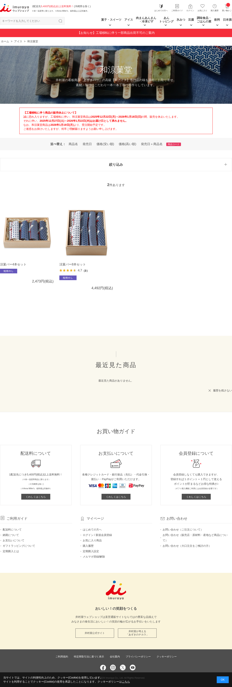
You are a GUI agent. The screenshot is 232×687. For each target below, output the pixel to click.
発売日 (87, 144)
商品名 (73, 144)
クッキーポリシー (167, 656)
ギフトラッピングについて (19, 545)
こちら (126, 681)
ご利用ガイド (177, 10)
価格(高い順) (127, 144)
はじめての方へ (161, 10)
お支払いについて (13, 540)
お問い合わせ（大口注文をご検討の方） (187, 545)
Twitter (123, 667)
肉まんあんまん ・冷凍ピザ (146, 19)
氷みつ (181, 19)
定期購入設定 (91, 551)
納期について (11, 535)
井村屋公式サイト (95, 633)
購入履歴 (214, 10)
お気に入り (202, 10)
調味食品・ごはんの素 (204, 19)
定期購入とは (11, 551)
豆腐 (191, 19)
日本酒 (227, 19)
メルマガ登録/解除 (94, 556)
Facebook (103, 667)
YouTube (132, 667)
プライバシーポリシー (138, 656)
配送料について (12, 529)
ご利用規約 (61, 656)
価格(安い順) (105, 144)
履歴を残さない (222, 390)
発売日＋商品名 (152, 144)
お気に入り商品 (92, 540)
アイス (128, 19)
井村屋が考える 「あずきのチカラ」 (137, 633)
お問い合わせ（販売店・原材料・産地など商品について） (195, 537)
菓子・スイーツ (111, 19)
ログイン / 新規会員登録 (97, 535)
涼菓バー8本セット (72, 264)
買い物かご (227, 8)
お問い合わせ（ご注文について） (183, 529)
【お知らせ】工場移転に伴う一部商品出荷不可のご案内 (116, 32)
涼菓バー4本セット (13, 264)
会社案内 (115, 656)
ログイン (190, 10)
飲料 (217, 19)
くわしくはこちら (36, 496)
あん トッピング (166, 19)
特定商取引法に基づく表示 (89, 656)
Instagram (113, 667)
